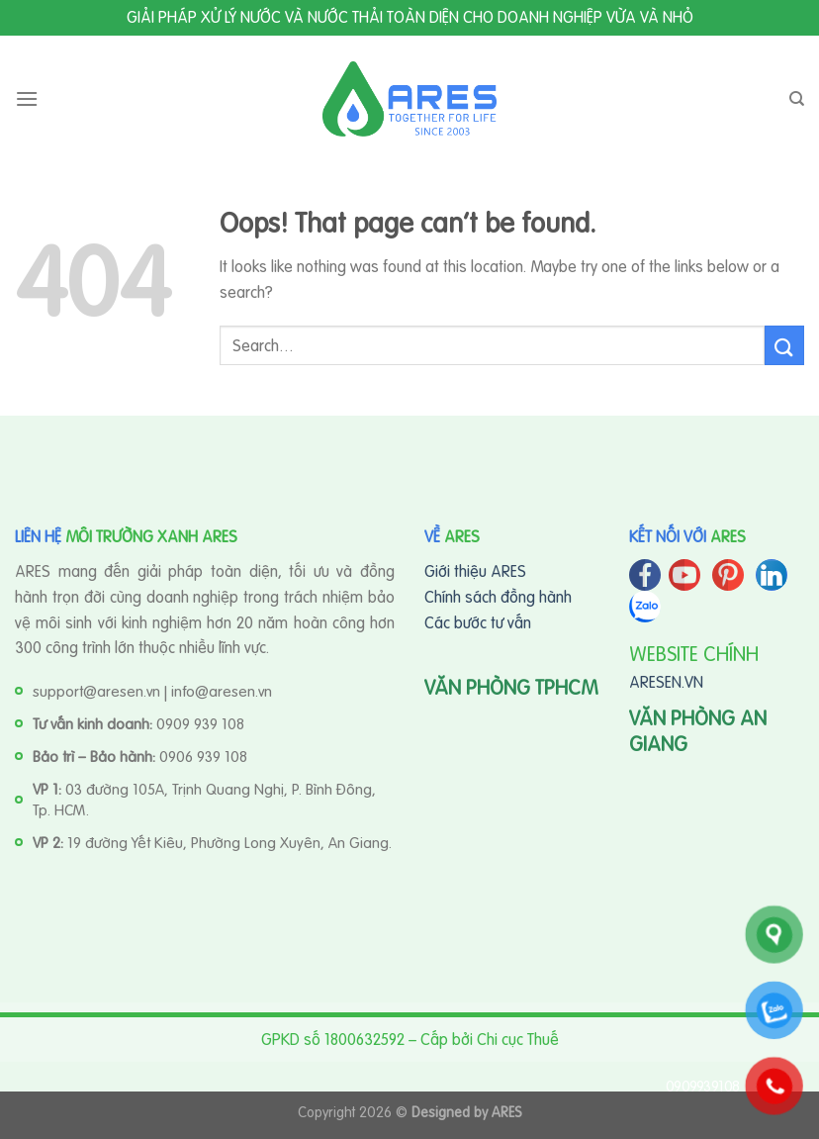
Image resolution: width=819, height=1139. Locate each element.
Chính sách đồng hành (498, 597)
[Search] (796, 99)
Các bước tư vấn (477, 622)
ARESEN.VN (666, 682)
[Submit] (784, 345)
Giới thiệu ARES (475, 571)
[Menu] (27, 98)
